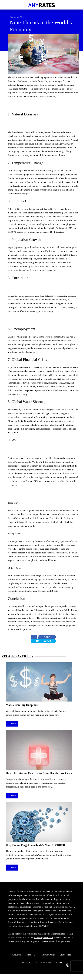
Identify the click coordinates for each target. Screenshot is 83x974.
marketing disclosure (43, 937)
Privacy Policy (48, 954)
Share (43, 637)
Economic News (17, 17)
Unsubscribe (65, 954)
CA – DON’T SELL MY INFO (49, 962)
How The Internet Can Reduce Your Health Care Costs (39, 773)
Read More (12, 723)
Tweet (43, 641)
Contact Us (25, 962)
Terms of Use (31, 954)
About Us (16, 954)
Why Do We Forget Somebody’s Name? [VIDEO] (35, 845)
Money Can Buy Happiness (22, 704)
